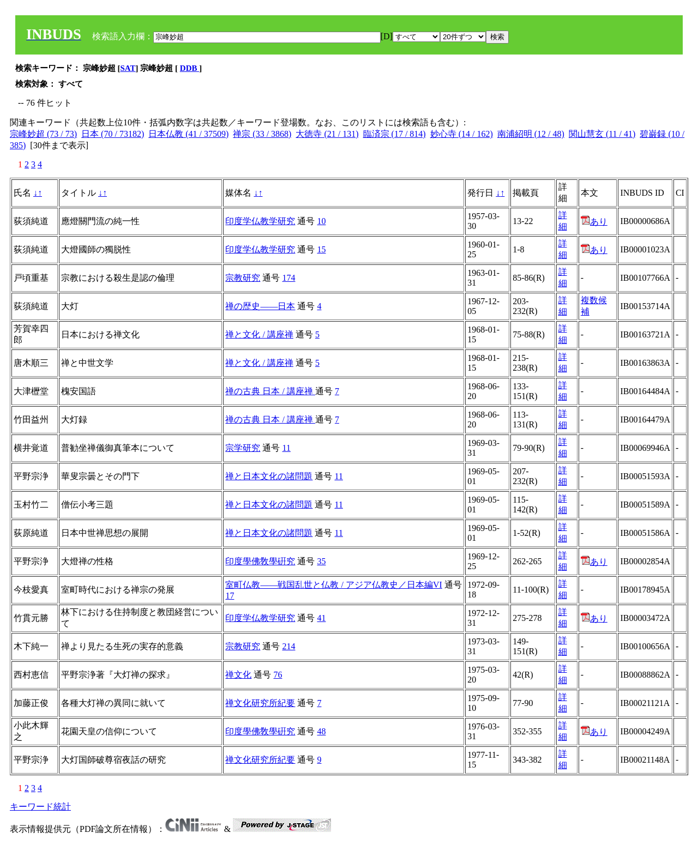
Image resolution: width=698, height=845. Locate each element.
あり (594, 221)
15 (321, 249)
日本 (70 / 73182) (112, 133)
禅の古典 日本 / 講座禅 (270, 391)
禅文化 (238, 674)
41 (321, 618)
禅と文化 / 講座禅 (259, 334)
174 (288, 277)
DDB (189, 68)
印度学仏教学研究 (260, 221)
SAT (128, 68)
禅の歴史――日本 (260, 306)
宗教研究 (242, 277)
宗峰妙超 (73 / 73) (43, 133)
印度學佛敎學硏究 (260, 561)
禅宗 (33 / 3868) (262, 133)
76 (277, 674)
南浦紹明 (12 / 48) (530, 133)
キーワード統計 (40, 806)
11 (286, 447)
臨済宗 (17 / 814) (394, 133)
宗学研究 (242, 447)
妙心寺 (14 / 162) (461, 133)
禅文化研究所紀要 (260, 703)
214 (288, 646)
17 (229, 595)
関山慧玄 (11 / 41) (602, 133)
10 (321, 221)
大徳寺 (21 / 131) (327, 133)
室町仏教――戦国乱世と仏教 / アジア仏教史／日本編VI (333, 584)
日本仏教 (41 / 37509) (188, 133)
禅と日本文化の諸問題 (268, 476)
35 (321, 561)
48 (321, 731)
